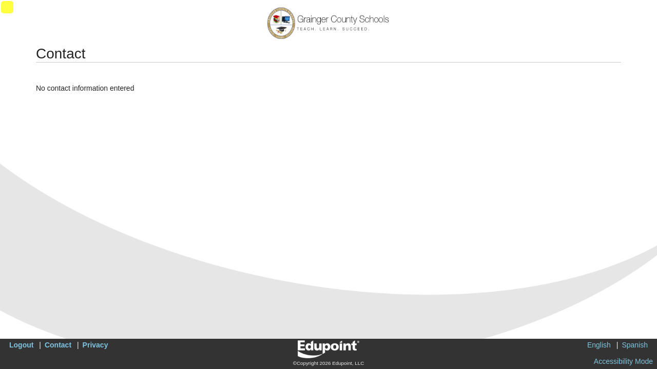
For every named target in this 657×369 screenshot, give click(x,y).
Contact (58, 345)
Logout (21, 345)
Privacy (95, 345)
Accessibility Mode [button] (623, 361)
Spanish (635, 345)
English (599, 345)
